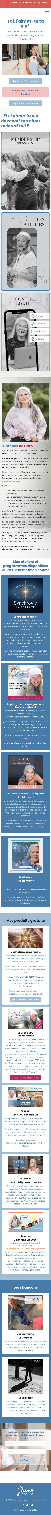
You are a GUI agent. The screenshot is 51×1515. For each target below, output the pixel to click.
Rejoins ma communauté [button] (25, 103)
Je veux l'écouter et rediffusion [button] (25, 1078)
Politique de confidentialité (25, 1510)
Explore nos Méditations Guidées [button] (25, 92)
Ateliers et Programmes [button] (25, 81)
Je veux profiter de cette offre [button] (25, 1000)
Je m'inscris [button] (25, 1460)
